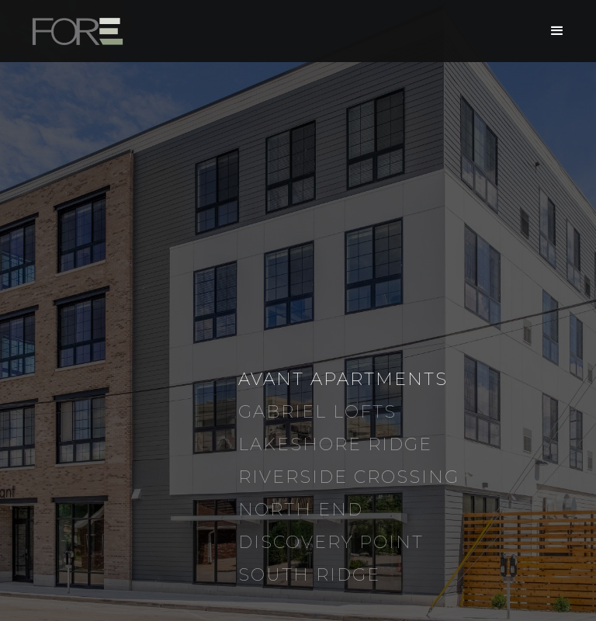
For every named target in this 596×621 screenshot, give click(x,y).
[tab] (402, 379)
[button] (557, 31)
